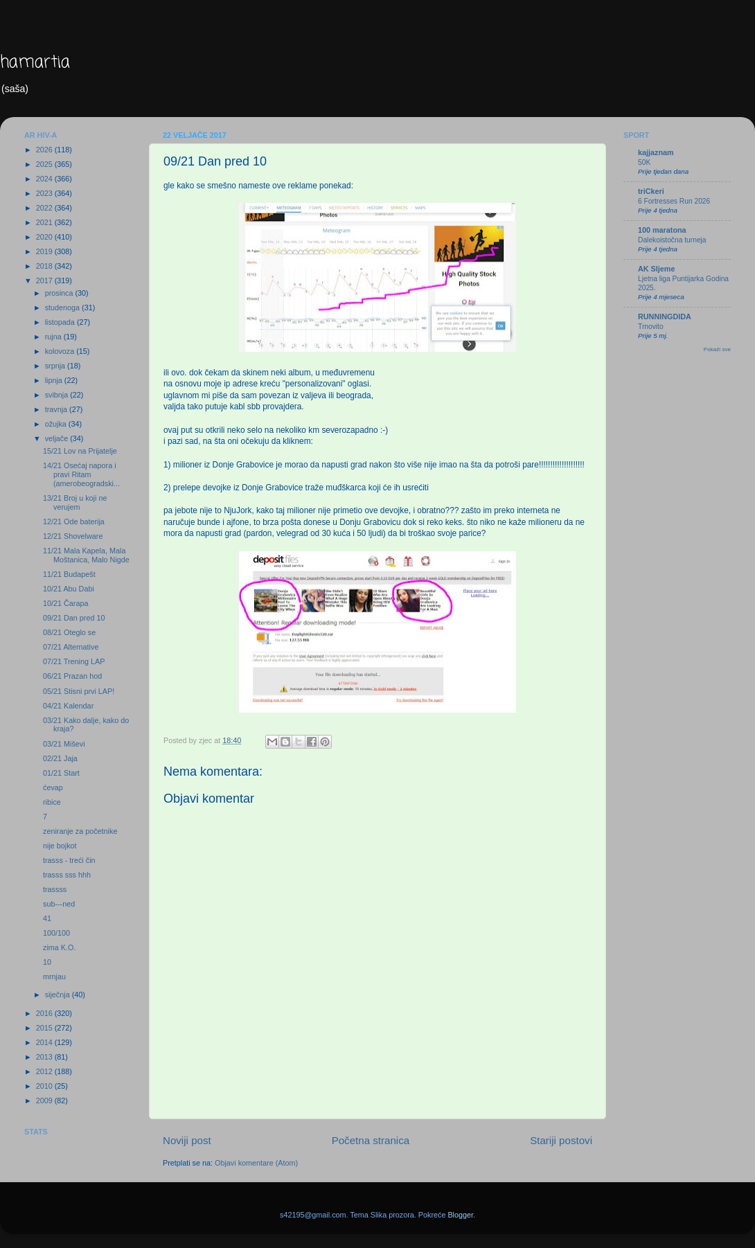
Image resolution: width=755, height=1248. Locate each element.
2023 (45, 193)
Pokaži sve (717, 349)
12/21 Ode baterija (74, 521)
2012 (45, 1071)
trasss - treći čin (69, 860)
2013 (45, 1057)
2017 (45, 280)
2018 (45, 266)
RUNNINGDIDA (664, 316)
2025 (45, 164)
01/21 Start (61, 773)
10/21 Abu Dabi (68, 589)
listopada (61, 322)
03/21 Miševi (64, 744)
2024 (45, 179)
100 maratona (662, 230)
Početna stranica (371, 1140)
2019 (45, 251)
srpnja (56, 366)
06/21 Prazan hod (72, 676)
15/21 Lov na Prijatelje (80, 451)
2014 (45, 1042)
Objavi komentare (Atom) (256, 1163)
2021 (45, 222)
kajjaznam (656, 152)
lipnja (54, 380)
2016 (45, 1013)
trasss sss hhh (67, 875)
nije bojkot (60, 845)
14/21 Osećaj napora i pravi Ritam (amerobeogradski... (81, 474)
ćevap (53, 787)
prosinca (60, 293)
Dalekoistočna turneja (672, 240)
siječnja (58, 994)
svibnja (58, 395)
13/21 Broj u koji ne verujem (75, 502)
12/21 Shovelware (73, 536)
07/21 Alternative (70, 647)
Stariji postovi (561, 1140)
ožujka (57, 424)
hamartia (35, 62)
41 (47, 918)
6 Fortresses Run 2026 (674, 201)
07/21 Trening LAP (74, 661)
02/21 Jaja (60, 758)
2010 (45, 1086)
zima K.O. (59, 947)
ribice (52, 802)
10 (47, 962)
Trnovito (651, 326)
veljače (58, 438)
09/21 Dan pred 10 (74, 618)
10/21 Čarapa (65, 603)
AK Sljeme (656, 269)
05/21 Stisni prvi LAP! (78, 691)
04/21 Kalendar (68, 706)
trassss (54, 889)
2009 (45, 1100)
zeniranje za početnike (80, 831)
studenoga (63, 307)
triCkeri (651, 191)
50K (644, 162)
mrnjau (54, 976)
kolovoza (61, 351)
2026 (45, 149)
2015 (45, 1028)
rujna (54, 336)
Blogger (460, 1215)
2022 (45, 208)
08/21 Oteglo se (69, 632)
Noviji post (187, 1140)
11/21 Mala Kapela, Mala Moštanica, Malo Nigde (86, 555)
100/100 (56, 933)
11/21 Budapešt (69, 574)
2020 (45, 237)
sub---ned (59, 904)
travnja (57, 409)
